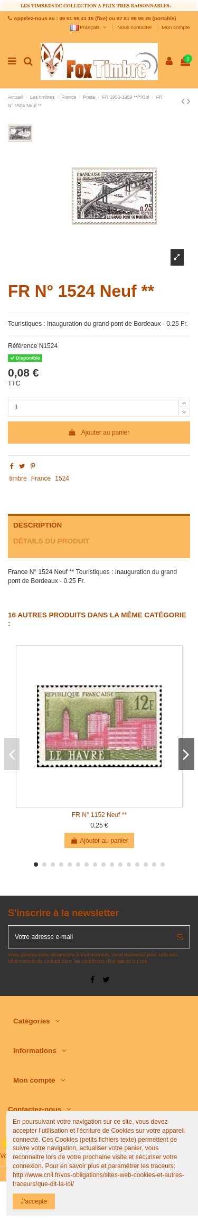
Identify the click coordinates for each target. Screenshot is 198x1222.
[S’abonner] (180, 937)
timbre (17, 478)
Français (89, 27)
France (41, 478)
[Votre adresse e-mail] (89, 937)
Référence (22, 346)
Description (37, 525)
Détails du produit (51, 541)
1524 (62, 478)
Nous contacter (135, 27)
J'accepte (34, 1201)
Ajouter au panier (99, 432)
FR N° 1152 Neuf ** (99, 815)
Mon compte (176, 27)
